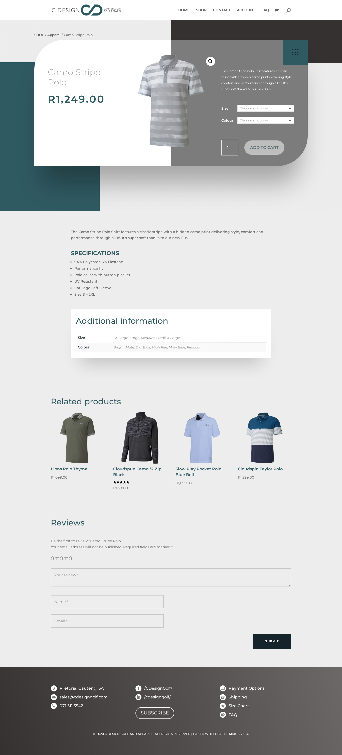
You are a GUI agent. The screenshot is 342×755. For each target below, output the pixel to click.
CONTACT (221, 10)
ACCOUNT (246, 10)
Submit (272, 641)
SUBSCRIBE (155, 713)
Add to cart (264, 147)
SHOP (201, 10)
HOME (184, 10)
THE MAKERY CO (235, 734)
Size (225, 108)
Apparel (54, 35)
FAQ (265, 10)
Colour (227, 120)
